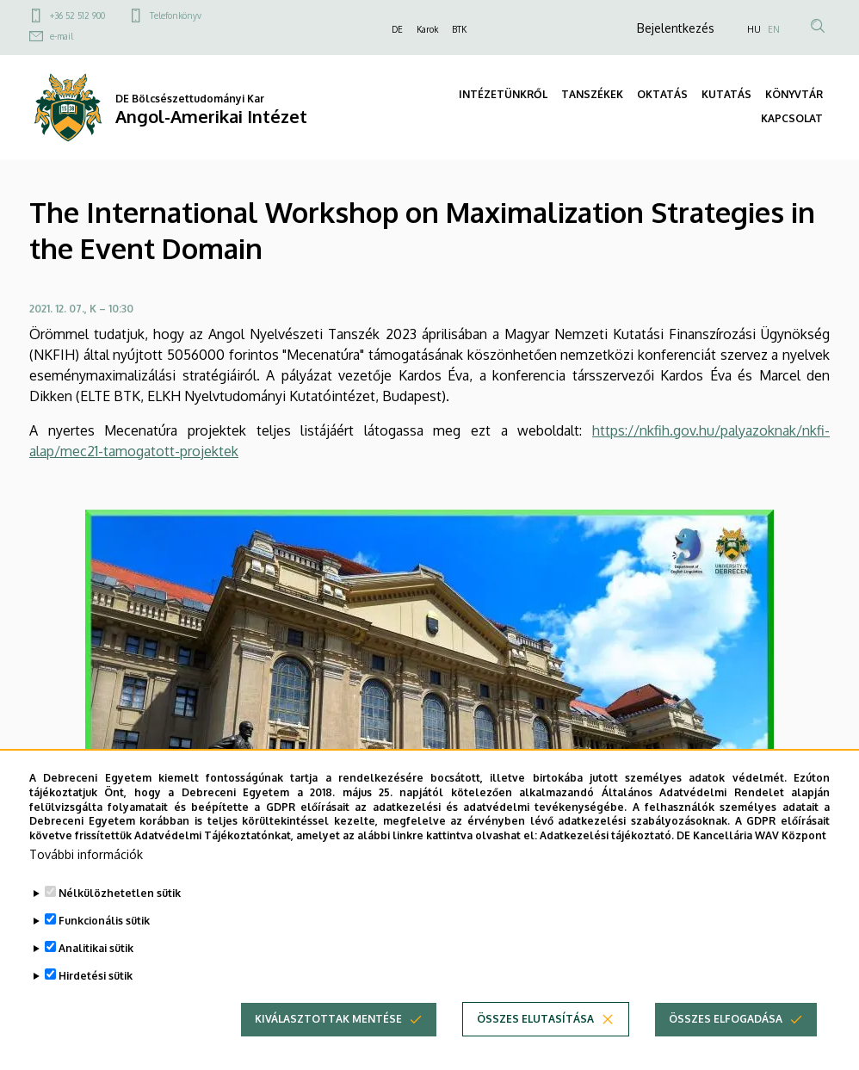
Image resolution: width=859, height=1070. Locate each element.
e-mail (61, 36)
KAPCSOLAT (792, 118)
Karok (427, 29)
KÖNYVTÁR (794, 94)
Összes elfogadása (725, 1038)
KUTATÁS (726, 94)
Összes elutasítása (535, 1038)
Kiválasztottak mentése (328, 1038)
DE (397, 29)
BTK (459, 29)
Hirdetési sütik (96, 995)
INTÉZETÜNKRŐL (503, 94)
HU (754, 29)
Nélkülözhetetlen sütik (120, 912)
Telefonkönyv (175, 15)
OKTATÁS (662, 94)
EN (774, 29)
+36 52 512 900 (77, 15)
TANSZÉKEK (592, 94)
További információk (86, 874)
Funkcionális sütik (104, 940)
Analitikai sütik (96, 968)
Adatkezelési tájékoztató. (607, 855)
